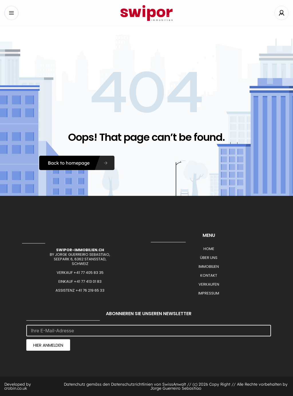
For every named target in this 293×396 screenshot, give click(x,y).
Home (208, 248)
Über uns (208, 257)
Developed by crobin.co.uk (17, 386)
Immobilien (209, 266)
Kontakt (208, 275)
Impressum (208, 293)
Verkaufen (209, 284)
